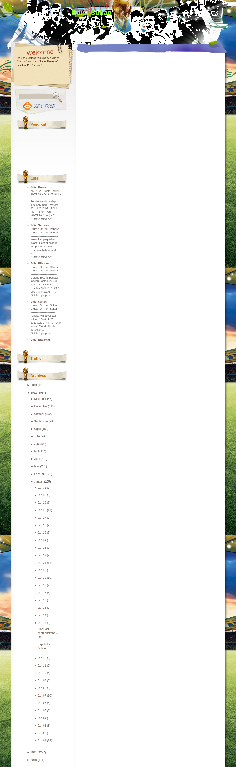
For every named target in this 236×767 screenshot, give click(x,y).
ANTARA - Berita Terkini (45, 191)
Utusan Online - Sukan (44, 305)
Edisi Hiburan (40, 263)
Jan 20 (42, 570)
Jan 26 (42, 525)
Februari (39, 474)
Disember (40, 399)
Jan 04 (42, 718)
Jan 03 (42, 725)
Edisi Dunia (38, 187)
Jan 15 (42, 607)
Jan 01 (42, 740)
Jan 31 (42, 487)
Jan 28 (42, 510)
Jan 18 (42, 585)
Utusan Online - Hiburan (45, 267)
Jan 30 (42, 495)
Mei (36, 451)
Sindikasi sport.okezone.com (48, 633)
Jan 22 (42, 555)
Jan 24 (42, 540)
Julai (37, 436)
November (40, 406)
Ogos (37, 429)
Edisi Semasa (40, 225)
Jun (36, 444)
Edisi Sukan (92, 12)
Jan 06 (42, 703)
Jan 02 (42, 733)
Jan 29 (42, 502)
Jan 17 (42, 593)
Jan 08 (42, 688)
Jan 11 (42, 665)
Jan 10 (42, 673)
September (41, 421)
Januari (38, 481)
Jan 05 (42, 710)
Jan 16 (42, 600)
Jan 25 (42, 532)
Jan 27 (42, 517)
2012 (34, 392)
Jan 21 (42, 562)
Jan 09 (42, 680)
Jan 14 (42, 615)
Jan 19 (42, 577)
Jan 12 (42, 658)
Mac (36, 466)
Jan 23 (42, 547)
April (37, 459)
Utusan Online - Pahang (45, 229)
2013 (34, 385)
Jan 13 (42, 623)
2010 (34, 760)
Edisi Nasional (40, 339)
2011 (34, 752)
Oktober (39, 414)
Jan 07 (42, 695)
